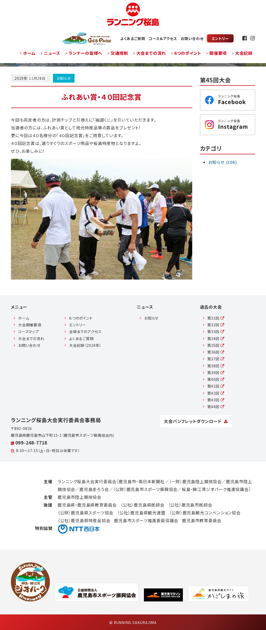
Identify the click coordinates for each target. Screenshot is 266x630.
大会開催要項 (29, 324)
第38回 (215, 365)
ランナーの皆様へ (83, 53)
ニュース (50, 53)
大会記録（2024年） (85, 345)
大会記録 (242, 53)
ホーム (28, 53)
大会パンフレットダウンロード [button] (196, 421)
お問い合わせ (192, 38)
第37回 (215, 358)
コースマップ (28, 331)
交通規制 (118, 53)
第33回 (215, 331)
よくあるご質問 (132, 38)
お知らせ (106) (222, 162)
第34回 (215, 338)
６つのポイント (81, 318)
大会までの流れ (149, 53)
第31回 (215, 318)
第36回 (215, 352)
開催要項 (216, 53)
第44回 (215, 406)
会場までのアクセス (85, 331)
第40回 (215, 379)
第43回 (215, 399)
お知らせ (64, 78)
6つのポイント (186, 53)
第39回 (215, 372)
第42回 (215, 393)
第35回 (215, 345)
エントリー (220, 38)
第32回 (215, 324)
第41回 (215, 386)
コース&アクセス (163, 38)
